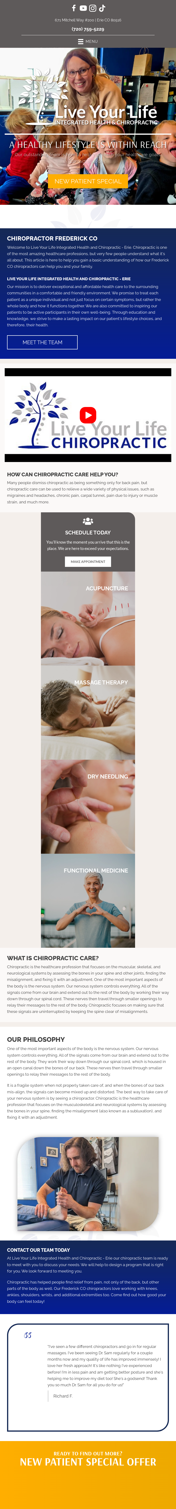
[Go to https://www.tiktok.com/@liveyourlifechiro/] (102, 9)
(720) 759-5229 (88, 29)
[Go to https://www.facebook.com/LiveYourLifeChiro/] (73, 9)
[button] (88, 181)
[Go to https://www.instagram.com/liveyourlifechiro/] (92, 9)
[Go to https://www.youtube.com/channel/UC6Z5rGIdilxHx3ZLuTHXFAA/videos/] (83, 9)
